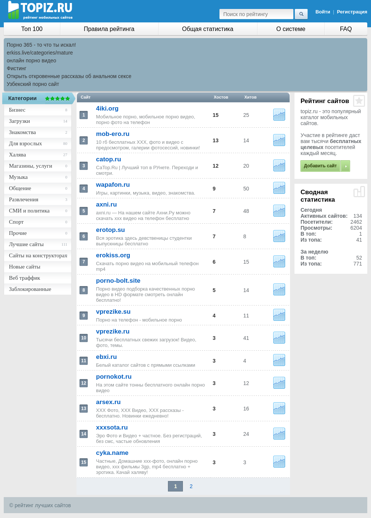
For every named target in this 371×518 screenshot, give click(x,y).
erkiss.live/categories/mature (40, 53)
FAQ (346, 29)
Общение (20, 188)
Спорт (16, 222)
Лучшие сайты (26, 244)
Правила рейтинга (109, 29)
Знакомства (22, 132)
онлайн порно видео (31, 60)
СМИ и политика (29, 211)
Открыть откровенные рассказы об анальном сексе (69, 76)
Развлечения (23, 199)
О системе (290, 29)
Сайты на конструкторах (38, 255)
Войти (322, 12)
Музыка (18, 177)
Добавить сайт (320, 165)
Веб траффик (24, 278)
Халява (17, 155)
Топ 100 (32, 29)
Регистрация (352, 12)
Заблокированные (30, 289)
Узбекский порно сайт (33, 84)
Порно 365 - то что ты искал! (41, 45)
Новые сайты (24, 267)
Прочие (18, 233)
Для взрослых (25, 143)
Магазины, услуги (30, 166)
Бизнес (17, 110)
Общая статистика (207, 29)
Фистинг (16, 68)
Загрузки (19, 121)
